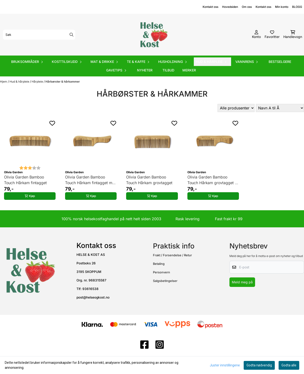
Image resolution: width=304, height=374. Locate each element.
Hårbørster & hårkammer (62, 81)
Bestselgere (280, 62)
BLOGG (297, 7)
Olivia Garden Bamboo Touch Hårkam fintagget (25, 180)
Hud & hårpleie (20, 81)
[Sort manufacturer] (236, 108)
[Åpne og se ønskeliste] (272, 34)
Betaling (159, 264)
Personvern (161, 272)
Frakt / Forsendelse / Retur (172, 255)
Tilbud (168, 70)
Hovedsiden (230, 7)
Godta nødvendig (259, 365)
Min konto (281, 7)
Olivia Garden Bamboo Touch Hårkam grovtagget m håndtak (212, 180)
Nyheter (144, 70)
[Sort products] (280, 108)
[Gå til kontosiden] (256, 34)
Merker (189, 70)
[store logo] (153, 34)
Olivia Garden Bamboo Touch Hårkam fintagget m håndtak (88, 180)
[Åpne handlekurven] (292, 34)
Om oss (247, 7)
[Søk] (39, 35)
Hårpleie (38, 81)
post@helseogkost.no (92, 297)
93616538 (90, 289)
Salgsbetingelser (165, 281)
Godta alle (288, 365)
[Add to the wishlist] (52, 123)
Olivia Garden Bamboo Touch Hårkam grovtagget (149, 180)
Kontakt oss (210, 7)
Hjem (4, 81)
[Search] (71, 34)
